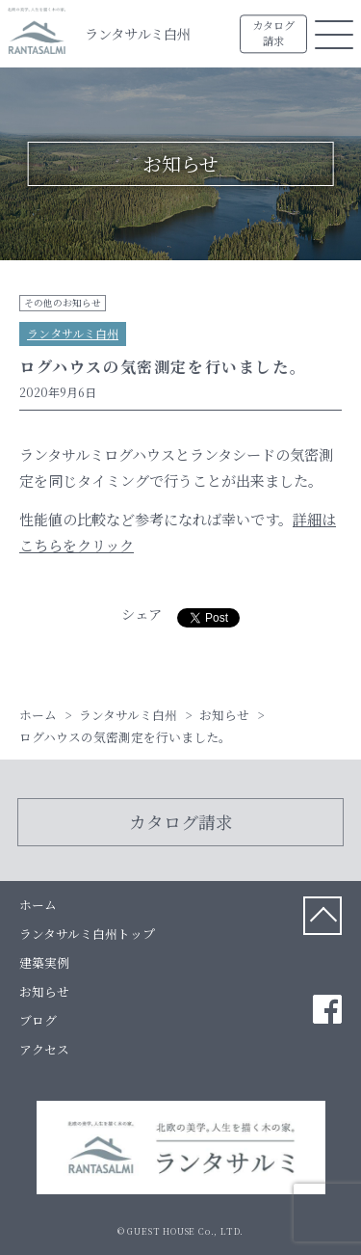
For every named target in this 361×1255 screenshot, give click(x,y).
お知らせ (44, 991)
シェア (141, 613)
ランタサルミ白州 (138, 33)
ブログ (38, 1020)
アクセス (44, 1049)
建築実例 (44, 962)
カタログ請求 (273, 33)
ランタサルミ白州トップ (87, 933)
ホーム (38, 904)
